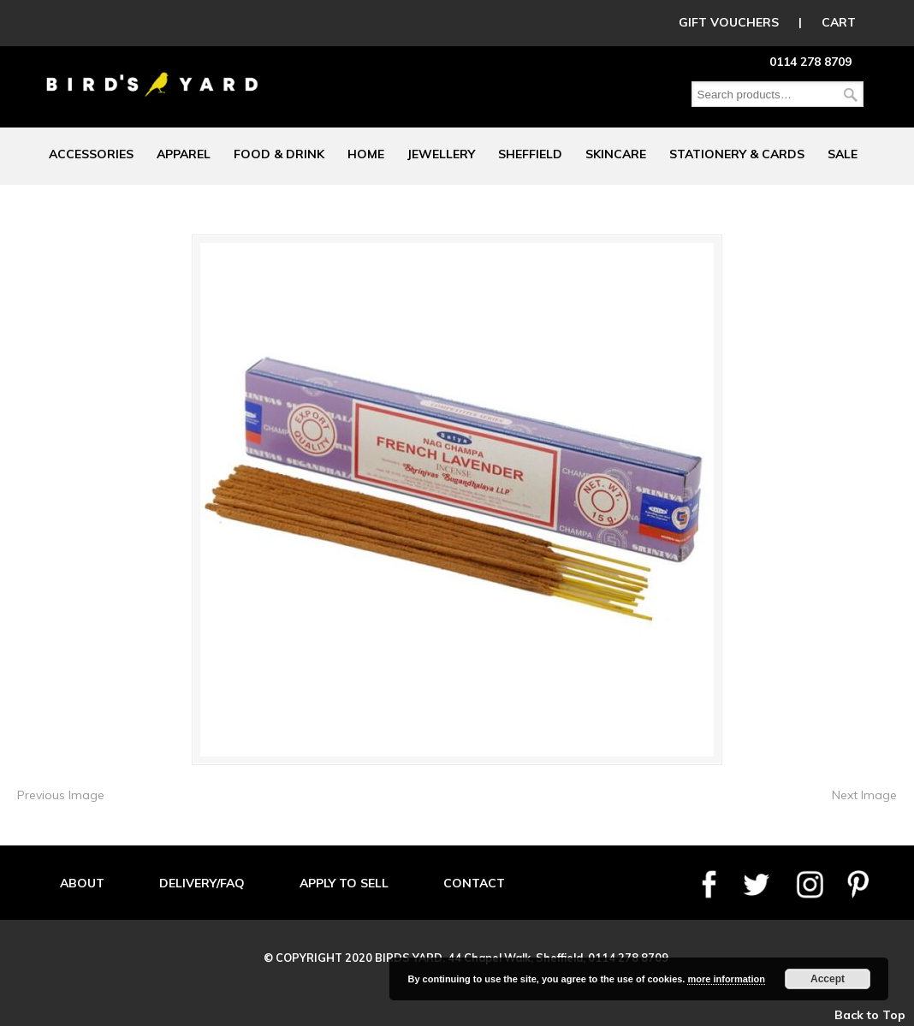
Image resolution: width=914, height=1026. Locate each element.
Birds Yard (152, 72)
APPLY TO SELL (344, 883)
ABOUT (82, 883)
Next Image (864, 795)
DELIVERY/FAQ (202, 883)
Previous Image (60, 795)
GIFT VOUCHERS (729, 22)
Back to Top (869, 1015)
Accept (827, 979)
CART (839, 22)
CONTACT (474, 883)
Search (850, 94)
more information (725, 979)
